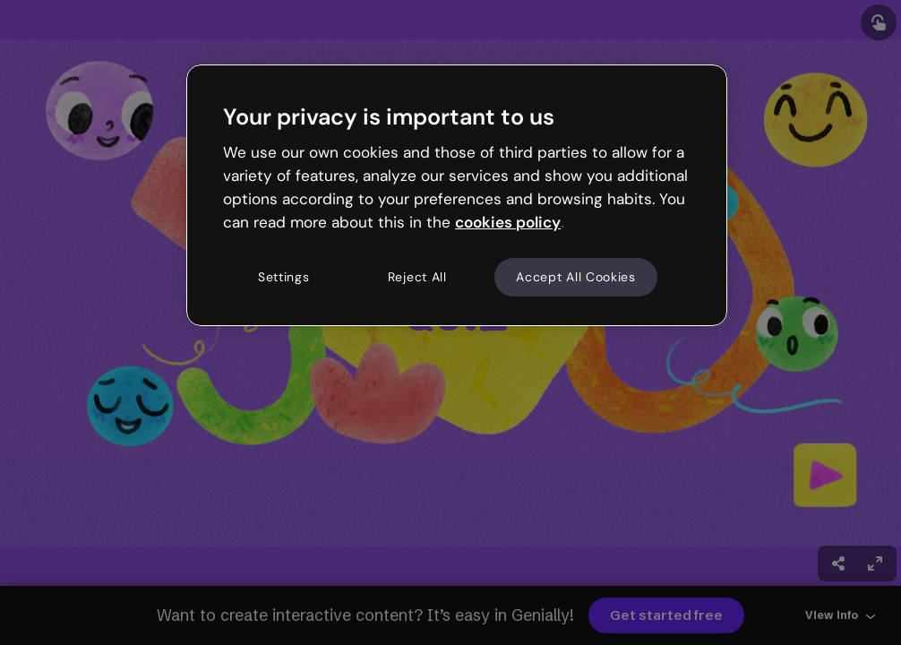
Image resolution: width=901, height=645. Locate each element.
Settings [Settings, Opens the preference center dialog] (284, 277)
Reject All (417, 277)
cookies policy (508, 222)
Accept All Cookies (576, 277)
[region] (456, 195)
